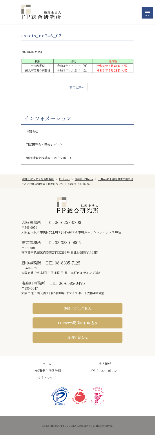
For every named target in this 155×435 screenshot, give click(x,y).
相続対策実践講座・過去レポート (49, 158)
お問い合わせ (77, 337)
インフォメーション (47, 118)
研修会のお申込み (78, 308)
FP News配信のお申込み (77, 322)
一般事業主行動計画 (47, 370)
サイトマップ (47, 377)
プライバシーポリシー (104, 370)
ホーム (46, 364)
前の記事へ (77, 87)
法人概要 (105, 364)
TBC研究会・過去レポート (44, 144)
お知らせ (32, 131)
